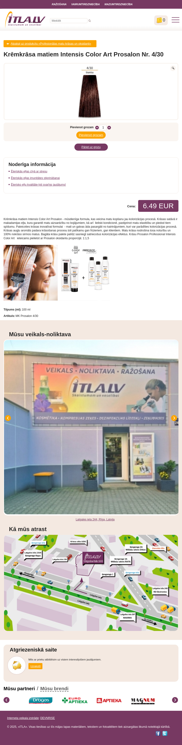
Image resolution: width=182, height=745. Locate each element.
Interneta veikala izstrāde (23, 718)
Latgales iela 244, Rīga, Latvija (95, 519)
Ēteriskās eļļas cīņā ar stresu (29, 171)
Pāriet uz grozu (91, 147)
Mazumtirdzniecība (119, 4)
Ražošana (59, 4)
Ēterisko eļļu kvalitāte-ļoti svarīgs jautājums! (38, 184)
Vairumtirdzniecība (85, 4)
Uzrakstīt (35, 666)
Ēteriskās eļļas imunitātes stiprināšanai (35, 178)
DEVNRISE (47, 718)
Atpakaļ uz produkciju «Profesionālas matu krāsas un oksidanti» (51, 43)
